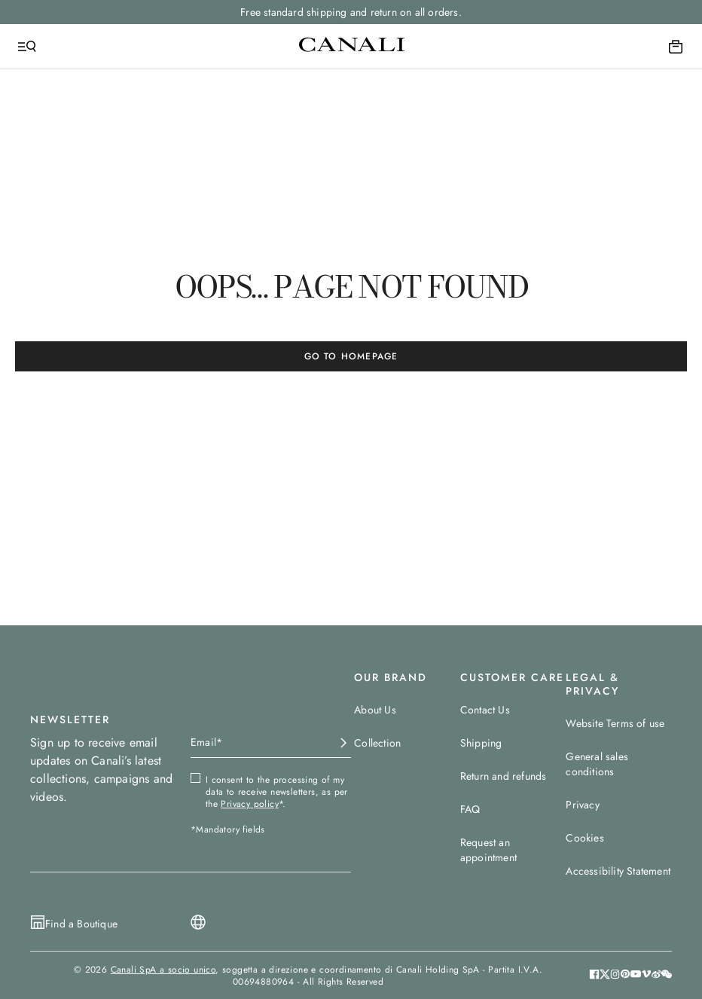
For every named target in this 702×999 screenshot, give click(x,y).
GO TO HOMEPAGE (351, 356)
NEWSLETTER (70, 719)
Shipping (481, 742)
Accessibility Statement (618, 870)
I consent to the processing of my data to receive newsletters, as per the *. (277, 792)
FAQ (470, 809)
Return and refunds (503, 776)
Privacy (582, 804)
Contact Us (485, 709)
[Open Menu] (27, 46)
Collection (377, 742)
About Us (375, 709)
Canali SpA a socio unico (163, 969)
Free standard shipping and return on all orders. (351, 12)
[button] (666, 975)
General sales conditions (597, 764)
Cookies (584, 837)
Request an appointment (488, 850)
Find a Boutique (81, 923)
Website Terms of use (615, 723)
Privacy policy (250, 804)
